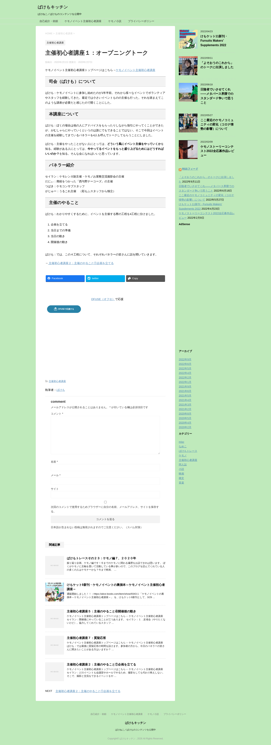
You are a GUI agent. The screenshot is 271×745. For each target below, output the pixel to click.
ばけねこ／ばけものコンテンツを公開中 (135, 729)
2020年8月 (185, 413)
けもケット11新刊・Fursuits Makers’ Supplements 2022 (214, 41)
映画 (181, 473)
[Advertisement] (105, 343)
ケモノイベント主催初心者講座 (83, 21)
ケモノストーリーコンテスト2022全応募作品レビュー (217, 151)
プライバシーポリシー (141, 21)
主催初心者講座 (57, 381)
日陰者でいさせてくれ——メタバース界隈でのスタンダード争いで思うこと (217, 96)
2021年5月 (185, 395)
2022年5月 (185, 368)
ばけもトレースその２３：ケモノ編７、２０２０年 (101, 558)
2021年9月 (185, 386)
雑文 (181, 478)
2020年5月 (185, 418)
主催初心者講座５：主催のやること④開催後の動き (101, 611)
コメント (57, 413)
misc (181, 441)
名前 (54, 461)
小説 (181, 469)
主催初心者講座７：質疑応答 (86, 638)
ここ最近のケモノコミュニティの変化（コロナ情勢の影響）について (217, 124)
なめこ (183, 446)
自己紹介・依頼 (49, 21)
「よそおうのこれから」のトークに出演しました (217, 65)
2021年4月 (185, 400)
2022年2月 (185, 377)
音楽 (181, 482)
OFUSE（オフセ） (103, 299)
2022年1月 (185, 382)
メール (55, 475)
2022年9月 (185, 359)
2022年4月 (185, 372)
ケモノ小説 (114, 21)
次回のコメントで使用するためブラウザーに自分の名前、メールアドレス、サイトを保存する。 (105, 509)
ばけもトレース (188, 450)
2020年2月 (185, 427)
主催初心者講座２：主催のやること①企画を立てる (81, 263)
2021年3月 (185, 404)
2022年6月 (185, 363)
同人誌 (183, 464)
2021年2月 (185, 409)
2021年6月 (185, 391)
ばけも (60, 389)
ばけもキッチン (53, 7)
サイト (55, 488)
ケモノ (183, 455)
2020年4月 (185, 422)
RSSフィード (190, 168)
